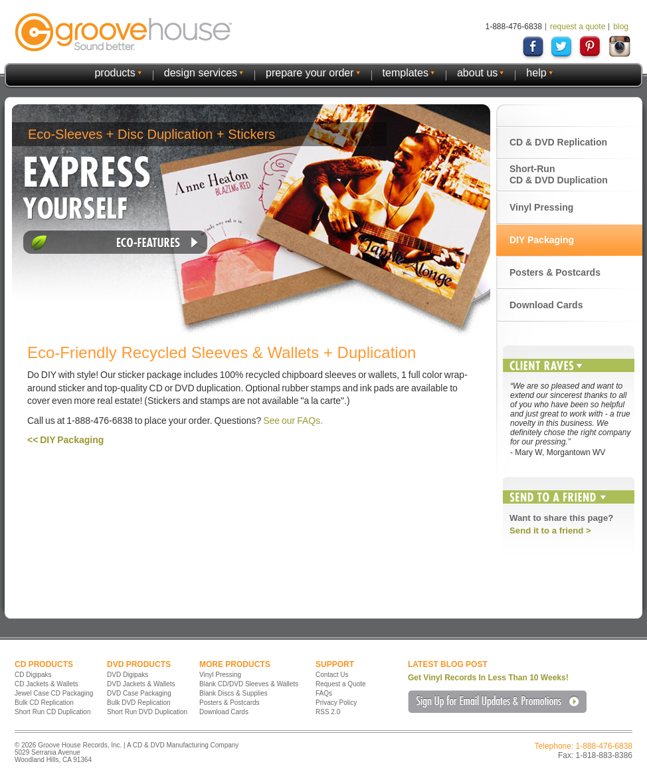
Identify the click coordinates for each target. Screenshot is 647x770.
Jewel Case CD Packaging (54, 693)
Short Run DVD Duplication (147, 712)
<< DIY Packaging (65, 439)
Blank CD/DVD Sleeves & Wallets (248, 684)
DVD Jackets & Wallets (141, 684)
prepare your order (310, 72)
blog (620, 26)
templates (405, 72)
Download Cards (546, 305)
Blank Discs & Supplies (233, 693)
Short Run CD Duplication (53, 712)
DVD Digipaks (127, 674)
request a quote (577, 26)
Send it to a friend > (550, 530)
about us (477, 72)
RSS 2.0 (328, 712)
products (114, 72)
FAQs (324, 693)
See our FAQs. (293, 420)
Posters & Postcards (555, 272)
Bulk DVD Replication (139, 702)
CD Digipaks (33, 674)
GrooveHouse (123, 32)
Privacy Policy (336, 702)
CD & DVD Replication (558, 142)
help (536, 72)
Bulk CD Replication (44, 702)
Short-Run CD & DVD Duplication (558, 174)
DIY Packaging (541, 240)
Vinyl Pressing (541, 207)
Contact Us (332, 674)
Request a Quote (341, 684)
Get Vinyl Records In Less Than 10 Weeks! (488, 677)
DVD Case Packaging (139, 693)
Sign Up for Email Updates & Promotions (497, 701)
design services (200, 72)
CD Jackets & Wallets (46, 684)
